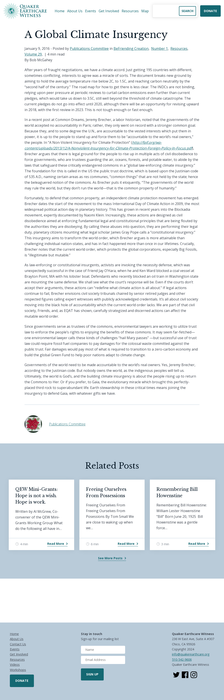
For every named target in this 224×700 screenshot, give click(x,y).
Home (60, 11)
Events (90, 11)
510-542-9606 (182, 659)
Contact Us (18, 644)
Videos (15, 664)
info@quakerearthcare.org (191, 654)
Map (145, 11)
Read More (55, 544)
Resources (130, 11)
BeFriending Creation (131, 48)
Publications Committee (89, 48)
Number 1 (159, 48)
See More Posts (110, 558)
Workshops (18, 670)
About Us (74, 11)
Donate (210, 11)
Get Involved (109, 11)
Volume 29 (33, 54)
